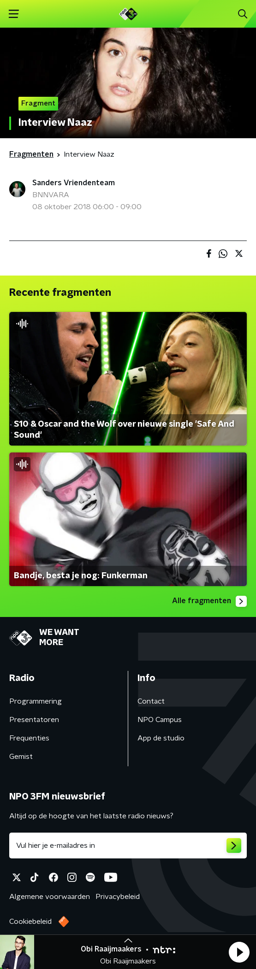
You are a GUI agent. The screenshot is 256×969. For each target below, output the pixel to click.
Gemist (21, 756)
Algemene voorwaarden (49, 896)
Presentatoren (34, 719)
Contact (151, 701)
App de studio (161, 738)
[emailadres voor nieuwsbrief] (128, 845)
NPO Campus (159, 719)
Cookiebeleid (30, 921)
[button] (239, 952)
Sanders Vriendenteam (73, 183)
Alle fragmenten (209, 601)
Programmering (35, 701)
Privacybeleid (117, 896)
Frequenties (29, 738)
